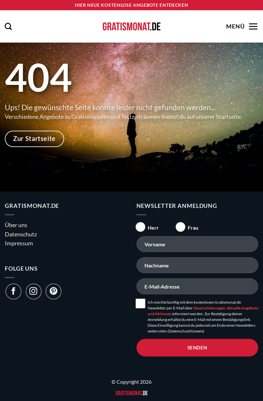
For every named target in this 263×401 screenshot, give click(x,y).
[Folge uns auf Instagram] (34, 291)
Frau (193, 228)
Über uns (16, 225)
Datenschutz (21, 234)
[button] (8, 26)
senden (197, 347)
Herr (153, 228)
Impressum (19, 243)
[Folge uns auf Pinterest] (53, 291)
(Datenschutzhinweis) (186, 331)
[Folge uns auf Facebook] (13, 291)
